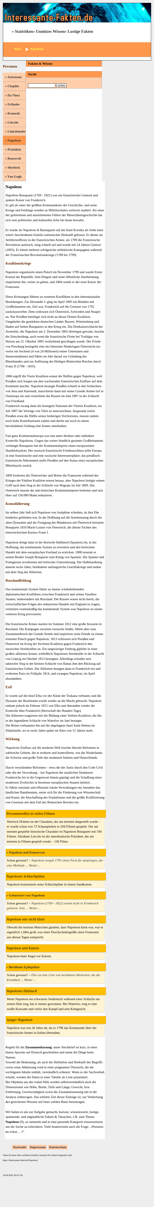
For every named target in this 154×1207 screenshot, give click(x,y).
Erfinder (13, 104)
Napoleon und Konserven (27, 852)
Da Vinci (13, 95)
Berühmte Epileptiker (24, 967)
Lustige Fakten (80, 31)
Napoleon (14, 140)
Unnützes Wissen (50, 31)
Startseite (19, 1147)
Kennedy (13, 113)
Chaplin (13, 86)
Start (17, 49)
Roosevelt (14, 158)
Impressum (38, 1147)
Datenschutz (58, 1147)
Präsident (14, 149)
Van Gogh (14, 176)
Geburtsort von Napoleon (27, 895)
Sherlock (13, 167)
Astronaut (14, 77)
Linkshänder (16, 131)
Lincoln (12, 122)
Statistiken (24, 31)
